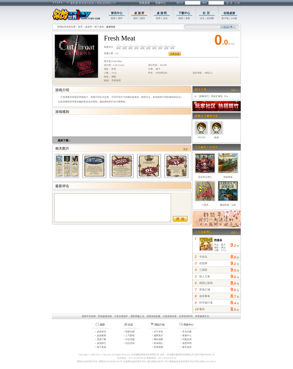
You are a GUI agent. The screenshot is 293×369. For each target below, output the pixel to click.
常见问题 (187, 331)
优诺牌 (203, 263)
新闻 (113, 18)
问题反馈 (187, 339)
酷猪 (216, 137)
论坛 (202, 18)
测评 (120, 18)
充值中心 (160, 3)
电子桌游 (101, 347)
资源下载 (101, 339)
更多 (185, 149)
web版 (234, 18)
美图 (187, 18)
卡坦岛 (203, 256)
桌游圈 (210, 18)
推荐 (158, 18)
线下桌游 (99, 26)
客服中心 (187, 335)
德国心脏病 (206, 283)
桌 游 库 (139, 13)
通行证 (179, 3)
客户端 (225, 18)
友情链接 (158, 347)
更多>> (234, 90)
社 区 (206, 13)
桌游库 (89, 26)
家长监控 (187, 347)
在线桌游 (144, 3)
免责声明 (187, 343)
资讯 (226, 27)
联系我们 (158, 343)
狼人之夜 (204, 276)
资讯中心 (116, 13)
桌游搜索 (101, 335)
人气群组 (130, 335)
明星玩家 (130, 331)
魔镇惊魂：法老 (228, 205)
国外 (135, 18)
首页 (80, 26)
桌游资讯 (101, 331)
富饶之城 (204, 289)
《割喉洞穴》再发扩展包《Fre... (212, 96)
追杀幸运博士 (205, 177)
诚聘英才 (158, 335)
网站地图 (158, 339)
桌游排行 (101, 343)
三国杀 (205, 205)
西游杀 (218, 240)
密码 (204, 3)
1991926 (201, 137)
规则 (180, 18)
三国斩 (203, 269)
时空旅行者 (206, 302)
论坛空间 (130, 343)
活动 (165, 18)
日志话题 (130, 339)
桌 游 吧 (162, 13)
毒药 (202, 309)
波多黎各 (204, 296)
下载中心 (184, 13)
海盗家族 (228, 177)
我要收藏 (174, 53)
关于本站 (158, 331)
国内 (142, 18)
